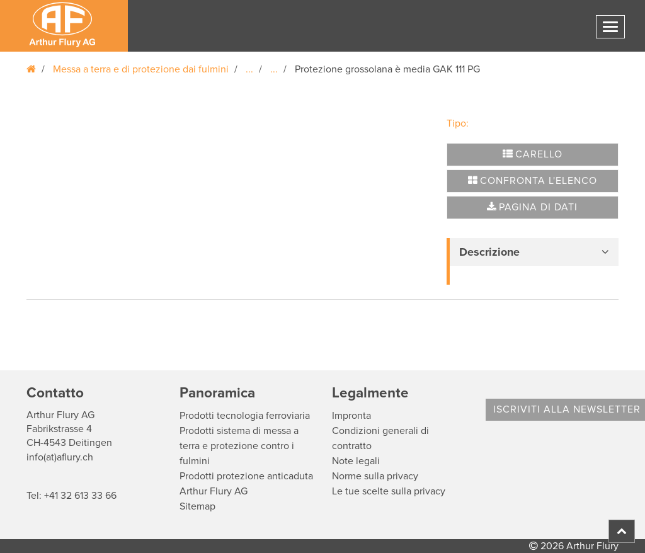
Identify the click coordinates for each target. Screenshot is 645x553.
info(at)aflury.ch (59, 457)
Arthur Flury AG (214, 491)
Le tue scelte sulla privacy (388, 491)
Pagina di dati (532, 207)
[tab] (533, 252)
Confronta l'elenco (532, 180)
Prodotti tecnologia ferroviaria (245, 415)
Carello (532, 154)
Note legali (356, 461)
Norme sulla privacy (375, 476)
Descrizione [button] (489, 252)
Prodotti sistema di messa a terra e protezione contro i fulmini (239, 446)
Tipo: (458, 123)
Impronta (351, 415)
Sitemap (197, 506)
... (249, 69)
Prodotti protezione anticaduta (246, 476)
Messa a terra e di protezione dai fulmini (141, 69)
